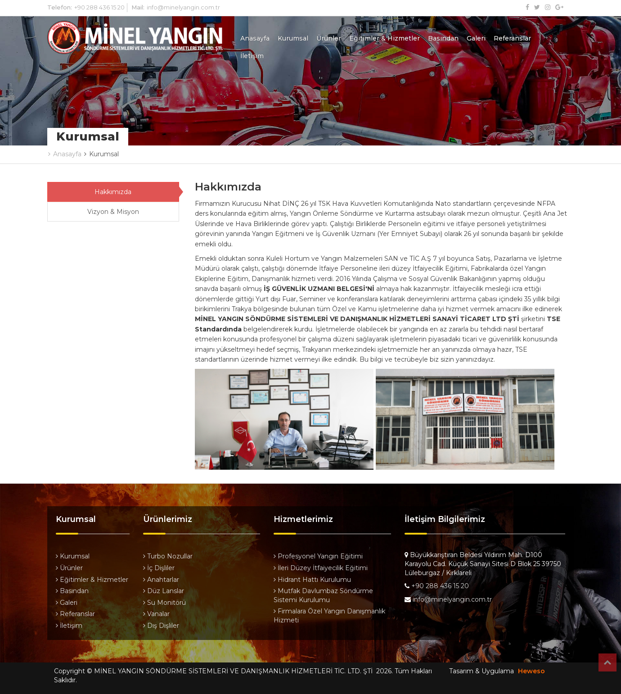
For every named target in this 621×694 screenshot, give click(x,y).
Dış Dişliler (161, 625)
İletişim (252, 56)
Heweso (531, 671)
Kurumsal (293, 38)
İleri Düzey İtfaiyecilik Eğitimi (321, 568)
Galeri (476, 38)
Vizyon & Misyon (113, 212)
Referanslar (512, 38)
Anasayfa (255, 38)
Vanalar (156, 614)
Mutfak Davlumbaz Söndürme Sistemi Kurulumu (323, 595)
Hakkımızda (112, 192)
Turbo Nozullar (168, 556)
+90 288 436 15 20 (99, 7)
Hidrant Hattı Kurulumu (312, 580)
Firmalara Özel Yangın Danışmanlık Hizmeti (329, 615)
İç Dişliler (159, 568)
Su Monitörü (164, 603)
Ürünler (328, 38)
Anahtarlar (161, 580)
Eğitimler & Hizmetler (384, 38)
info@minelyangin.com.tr (183, 7)
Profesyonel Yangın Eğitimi (318, 556)
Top (607, 662)
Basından (443, 38)
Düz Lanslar (163, 591)
